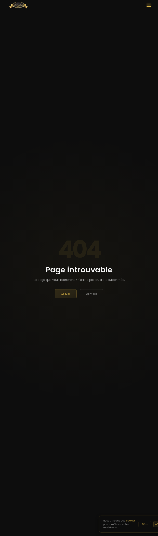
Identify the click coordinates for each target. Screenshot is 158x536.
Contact (91, 294)
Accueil (66, 294)
